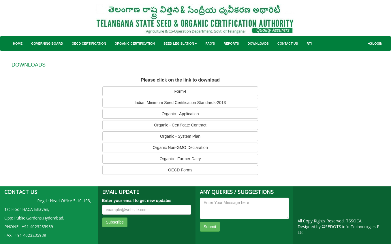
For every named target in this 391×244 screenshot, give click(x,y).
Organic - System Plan (180, 136)
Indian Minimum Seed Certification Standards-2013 (180, 102)
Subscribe (115, 222)
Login (375, 43)
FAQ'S (210, 43)
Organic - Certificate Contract (180, 125)
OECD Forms (180, 170)
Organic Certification (135, 43)
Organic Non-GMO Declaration (180, 147)
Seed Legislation (180, 43)
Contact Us (287, 43)
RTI (309, 43)
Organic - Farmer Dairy (180, 158)
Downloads (258, 43)
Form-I (180, 91)
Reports (231, 43)
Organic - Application (180, 113)
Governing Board (47, 43)
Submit (210, 226)
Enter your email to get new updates (136, 200)
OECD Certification (89, 43)
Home (17, 43)
